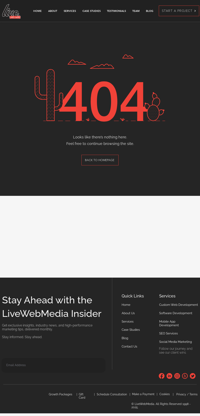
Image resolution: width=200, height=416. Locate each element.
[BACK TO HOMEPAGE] (100, 160)
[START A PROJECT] (179, 11)
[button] (129, 346)
